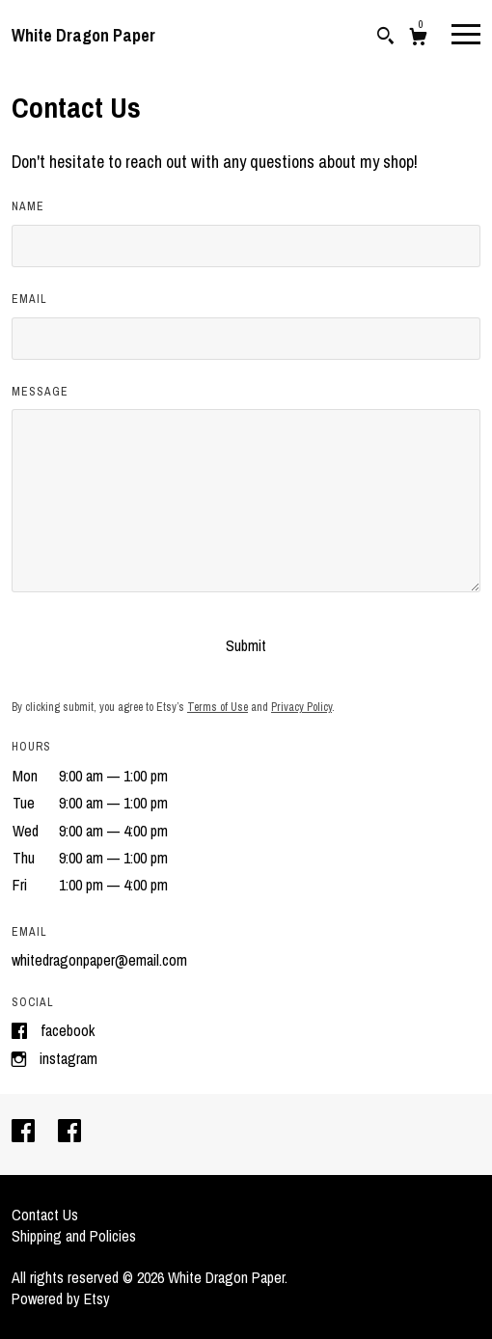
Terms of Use (217, 707)
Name (28, 206)
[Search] (385, 38)
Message (40, 391)
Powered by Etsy (61, 1298)
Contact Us (45, 1214)
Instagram (68, 1058)
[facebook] (25, 1132)
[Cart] (418, 39)
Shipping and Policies (74, 1235)
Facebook (68, 1030)
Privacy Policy (301, 707)
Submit (246, 645)
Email (29, 299)
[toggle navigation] (465, 32)
